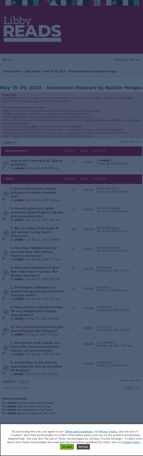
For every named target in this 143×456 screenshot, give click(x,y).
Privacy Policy (108, 431)
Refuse (83, 447)
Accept (67, 447)
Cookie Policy (131, 442)
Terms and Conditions (78, 431)
